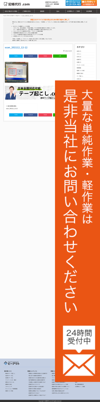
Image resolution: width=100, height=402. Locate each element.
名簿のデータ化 (9, 378)
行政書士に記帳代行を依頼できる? (37, 382)
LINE (60, 56)
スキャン (79, 54)
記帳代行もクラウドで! (34, 384)
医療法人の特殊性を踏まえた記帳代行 (38, 373)
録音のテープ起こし (10, 373)
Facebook (30, 56)
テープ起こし (80, 76)
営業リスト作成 (80, 70)
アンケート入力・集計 (10, 380)
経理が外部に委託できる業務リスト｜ (61, 386)
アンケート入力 (80, 65)
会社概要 (89, 11)
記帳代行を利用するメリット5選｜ (60, 384)
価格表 (42, 11)
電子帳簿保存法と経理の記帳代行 (37, 380)
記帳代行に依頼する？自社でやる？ (37, 395)
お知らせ (79, 79)
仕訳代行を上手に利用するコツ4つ (60, 393)
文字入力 (79, 56)
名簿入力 (79, 62)
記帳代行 (79, 59)
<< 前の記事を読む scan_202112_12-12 (12, 107)
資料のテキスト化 (9, 382)
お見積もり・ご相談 (80, 386)
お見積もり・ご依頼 (73, 11)
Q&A (57, 11)
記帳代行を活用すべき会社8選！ (36, 386)
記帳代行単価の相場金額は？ (59, 382)
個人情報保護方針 (79, 384)
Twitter (16, 56)
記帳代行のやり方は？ (34, 393)
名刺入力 (79, 51)
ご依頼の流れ (26, 11)
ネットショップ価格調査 (11, 388)
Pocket (45, 56)
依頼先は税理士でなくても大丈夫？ (37, 391)
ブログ (17, 15)
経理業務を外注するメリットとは (60, 388)
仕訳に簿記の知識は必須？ (58, 391)
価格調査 (79, 68)
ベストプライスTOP (8, 15)
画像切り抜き (80, 73)
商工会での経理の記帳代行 (35, 375)
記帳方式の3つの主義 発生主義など (37, 378)
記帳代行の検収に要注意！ (35, 388)
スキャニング (8, 386)
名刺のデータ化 (9, 375)
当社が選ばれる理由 (11, 11)
